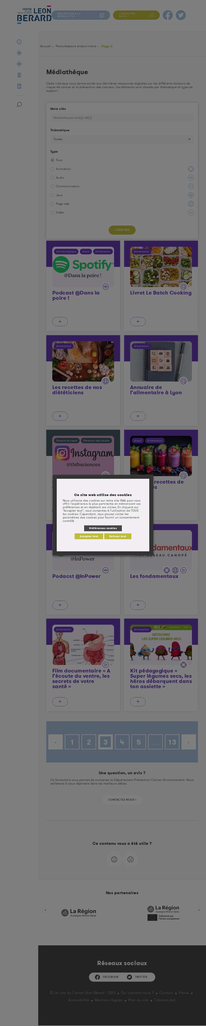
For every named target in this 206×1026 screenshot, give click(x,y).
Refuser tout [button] (117, 536)
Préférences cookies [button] (103, 528)
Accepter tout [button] (89, 536)
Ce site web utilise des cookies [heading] (103, 495)
